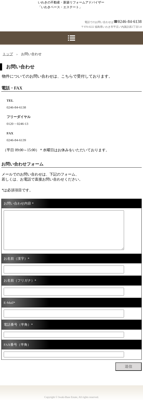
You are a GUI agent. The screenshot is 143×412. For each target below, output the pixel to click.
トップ (8, 54)
